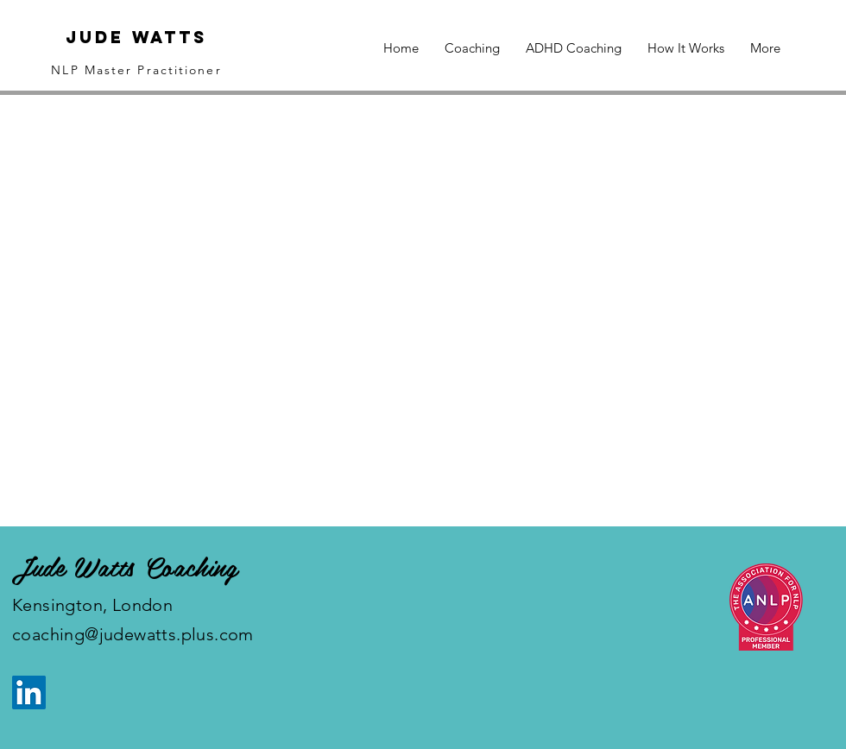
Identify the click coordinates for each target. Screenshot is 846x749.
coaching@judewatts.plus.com (133, 634)
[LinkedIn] (29, 692)
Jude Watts (136, 37)
